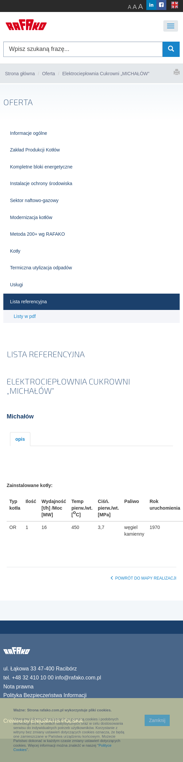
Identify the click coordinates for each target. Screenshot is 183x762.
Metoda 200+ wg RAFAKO (37, 234)
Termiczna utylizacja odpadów (41, 267)
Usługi (16, 284)
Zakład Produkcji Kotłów (35, 149)
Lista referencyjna (28, 301)
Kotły (15, 251)
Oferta (48, 73)
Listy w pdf (25, 316)
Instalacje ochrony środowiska (41, 183)
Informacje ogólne (28, 133)
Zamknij (157, 720)
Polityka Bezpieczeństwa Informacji (45, 695)
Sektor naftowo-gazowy (34, 200)
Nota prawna (18, 686)
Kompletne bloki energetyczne (41, 166)
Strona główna (20, 73)
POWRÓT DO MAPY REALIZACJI (143, 578)
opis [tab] (20, 439)
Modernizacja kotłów (31, 217)
